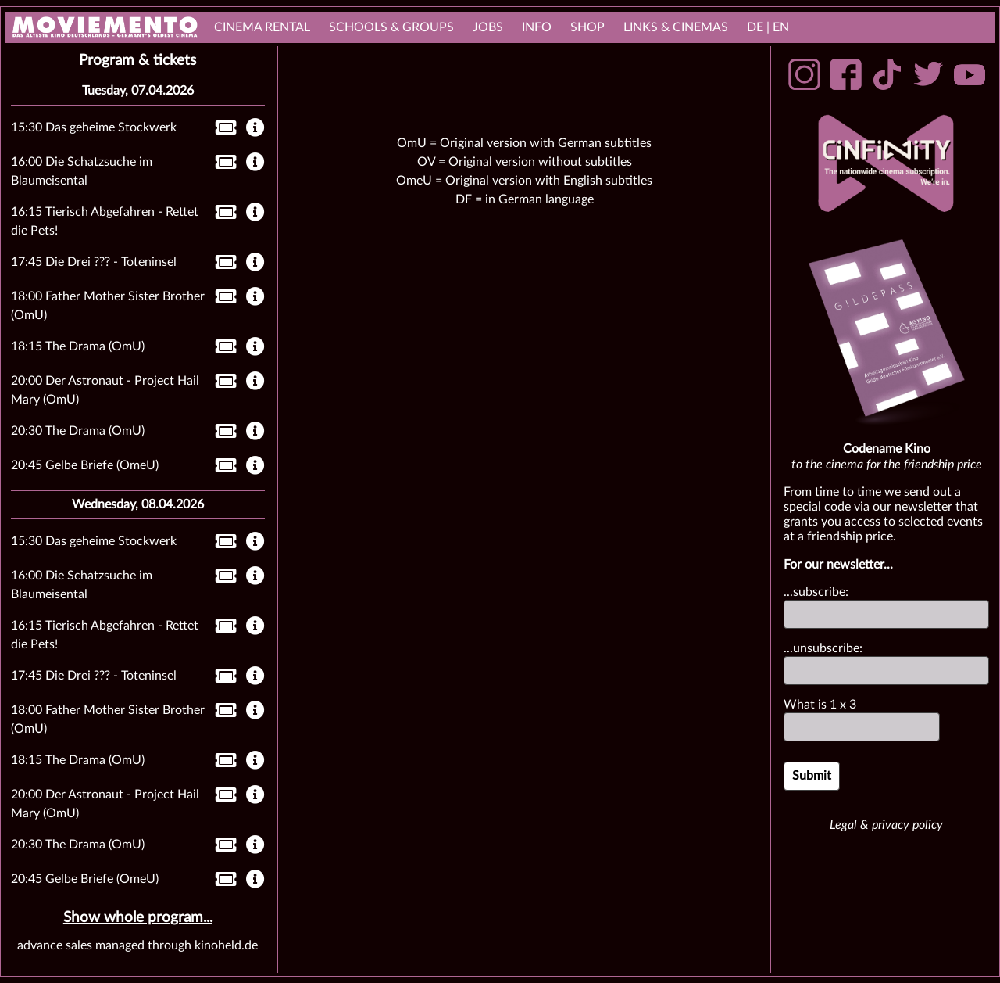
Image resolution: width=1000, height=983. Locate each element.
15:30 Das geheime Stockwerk (94, 127)
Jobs (488, 27)
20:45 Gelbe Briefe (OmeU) (85, 465)
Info (537, 27)
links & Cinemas (675, 27)
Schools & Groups (391, 27)
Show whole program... (137, 917)
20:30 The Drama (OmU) (78, 431)
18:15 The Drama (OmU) (78, 346)
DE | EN (768, 27)
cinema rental (262, 27)
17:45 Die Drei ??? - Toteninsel (94, 262)
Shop (587, 27)
